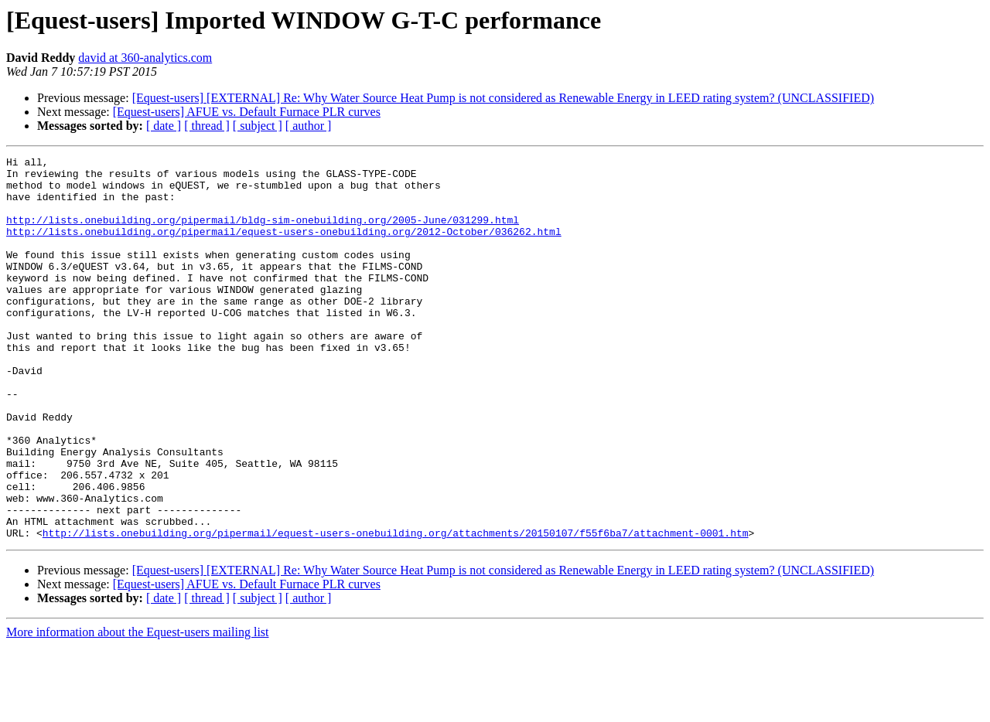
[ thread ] (207, 125)
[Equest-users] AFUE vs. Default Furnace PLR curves (247, 111)
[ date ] (163, 125)
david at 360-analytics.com (145, 57)
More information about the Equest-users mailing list (137, 708)
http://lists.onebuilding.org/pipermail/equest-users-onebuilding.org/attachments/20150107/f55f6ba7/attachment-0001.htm (396, 609)
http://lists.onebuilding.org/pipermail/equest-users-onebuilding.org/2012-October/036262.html (284, 247)
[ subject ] (257, 125)
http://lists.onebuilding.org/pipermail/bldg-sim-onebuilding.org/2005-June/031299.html (262, 233)
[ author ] (308, 125)
